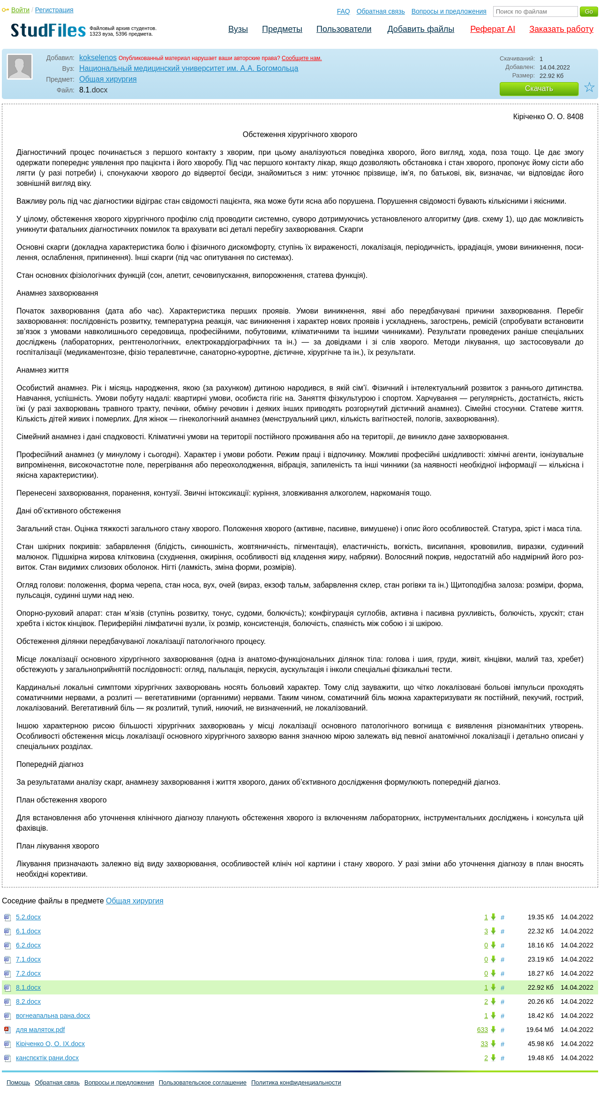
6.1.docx (28, 931)
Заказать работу (561, 29)
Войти (20, 10)
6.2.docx (28, 945)
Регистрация (54, 10)
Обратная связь (381, 11)
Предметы (282, 29)
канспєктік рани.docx (47, 1058)
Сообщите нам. (302, 58)
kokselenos (98, 57)
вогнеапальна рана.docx (53, 1015)
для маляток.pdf (40, 1029)
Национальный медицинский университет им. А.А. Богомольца (188, 68)
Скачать (539, 88)
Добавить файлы (420, 29)
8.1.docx (28, 987)
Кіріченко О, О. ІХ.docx (50, 1043)
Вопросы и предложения (449, 11)
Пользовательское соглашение (203, 1082)
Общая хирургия (108, 79)
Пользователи (343, 29)
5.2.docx (28, 917)
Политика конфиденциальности (296, 1082)
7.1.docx (28, 959)
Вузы (238, 29)
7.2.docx (28, 973)
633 (482, 1029)
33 (484, 1043)
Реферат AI (492, 29)
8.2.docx (28, 1001)
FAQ (343, 11)
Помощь (18, 1082)
